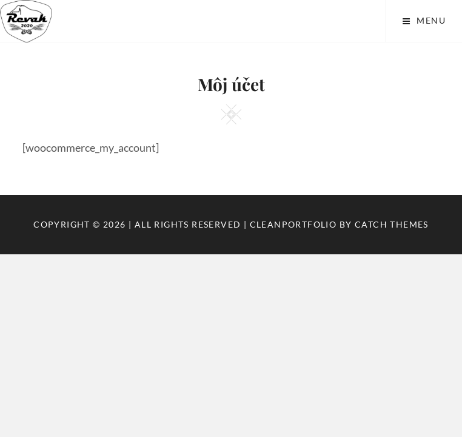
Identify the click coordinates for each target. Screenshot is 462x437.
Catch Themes (392, 224)
